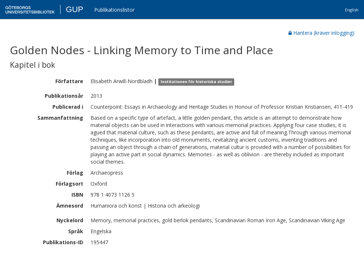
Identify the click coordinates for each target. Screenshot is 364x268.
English (352, 9)
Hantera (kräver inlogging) (321, 32)
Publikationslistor (114, 9)
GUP (74, 9)
